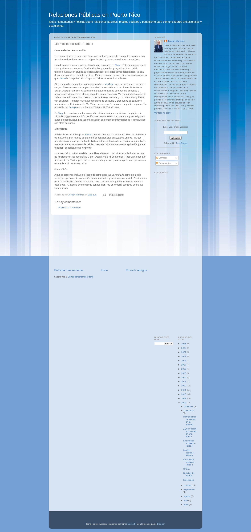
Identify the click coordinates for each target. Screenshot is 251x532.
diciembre (189, 406)
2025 (184, 343)
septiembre (189, 489)
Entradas (161, 158)
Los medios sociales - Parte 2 (189, 462)
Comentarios (163, 163)
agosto (187, 496)
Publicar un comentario (69, 207)
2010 (184, 394)
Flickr (118, 65)
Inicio (104, 270)
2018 (184, 360)
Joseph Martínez (176, 41)
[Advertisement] (100, 241)
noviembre (189, 410)
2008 (184, 402)
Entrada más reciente (68, 270)
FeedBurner (181, 143)
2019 (184, 356)
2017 (184, 365)
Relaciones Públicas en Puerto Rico (94, 15)
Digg (60, 113)
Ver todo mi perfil (162, 113)
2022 (184, 348)
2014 (184, 377)
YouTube (109, 84)
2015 (184, 373)
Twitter (88, 134)
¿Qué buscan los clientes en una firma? (189, 433)
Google (73, 107)
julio (186, 500)
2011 (184, 390)
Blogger (161, 524)
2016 (184, 369)
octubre (188, 485)
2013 (184, 381)
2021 (184, 352)
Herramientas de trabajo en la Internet (189, 421)
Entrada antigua (136, 270)
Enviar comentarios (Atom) (81, 277)
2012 (184, 386)
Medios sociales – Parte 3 (189, 453)
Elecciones (188, 480)
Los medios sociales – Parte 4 (189, 443)
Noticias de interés (188, 474)
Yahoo (62, 78)
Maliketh (131, 524)
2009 (184, 398)
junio (186, 504)
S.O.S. (186, 469)
